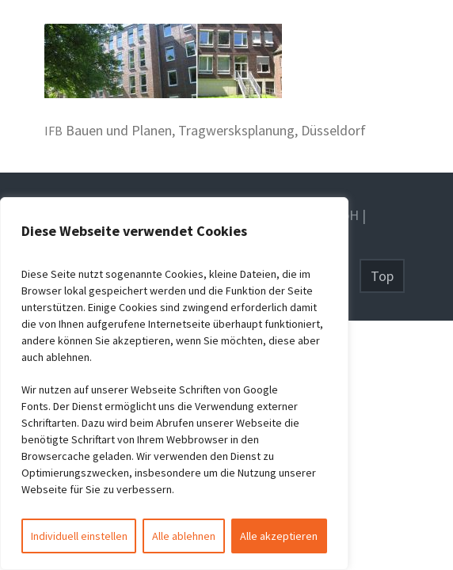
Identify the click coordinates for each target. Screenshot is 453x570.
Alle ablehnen (183, 536)
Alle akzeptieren (279, 536)
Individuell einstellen (79, 536)
